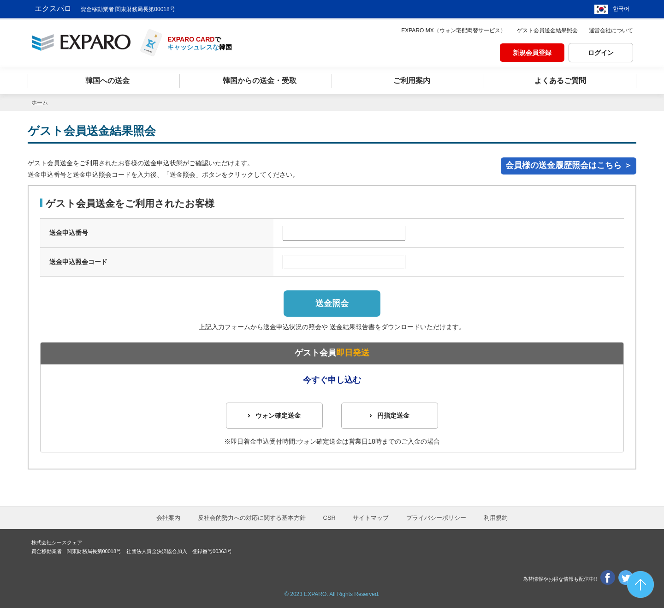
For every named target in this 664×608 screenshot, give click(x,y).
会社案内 (168, 517)
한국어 (621, 9)
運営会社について (611, 30)
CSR (329, 517)
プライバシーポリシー (436, 517)
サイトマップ (371, 517)
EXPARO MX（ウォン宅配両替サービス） (453, 30)
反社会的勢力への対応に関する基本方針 (252, 517)
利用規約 (496, 517)
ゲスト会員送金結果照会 (547, 30)
